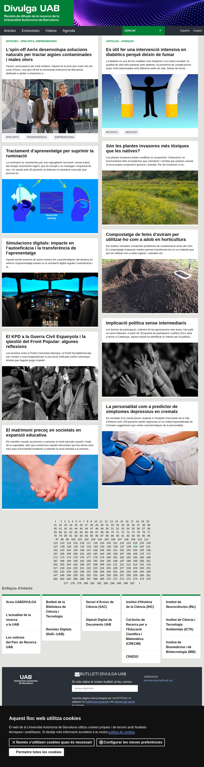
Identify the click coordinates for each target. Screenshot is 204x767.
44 (76, 528)
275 (142, 578)
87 (102, 535)
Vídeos (51, 31)
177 (88, 557)
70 (112, 532)
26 (81, 524)
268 (95, 578)
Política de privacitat (96, 701)
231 (148, 568)
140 (141, 546)
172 (55, 557)
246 (148, 571)
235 (75, 571)
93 (133, 535)
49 (102, 528)
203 (62, 564)
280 (86, 583)
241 (115, 571)
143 (62, 550)
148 (95, 550)
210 (108, 564)
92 (128, 535)
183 (128, 557)
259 (135, 575)
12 (106, 521)
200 (142, 560)
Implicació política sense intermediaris (146, 322)
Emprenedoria (46, 41)
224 (102, 568)
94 (138, 535)
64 (81, 532)
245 (142, 571)
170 (142, 553)
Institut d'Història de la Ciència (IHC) (140, 604)
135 (109, 546)
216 (148, 564)
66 (91, 532)
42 (65, 528)
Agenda (69, 31)
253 (95, 575)
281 (92, 583)
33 (117, 524)
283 (106, 583)
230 (142, 568)
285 (119, 583)
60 (60, 532)
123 (128, 542)
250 (75, 575)
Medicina (131, 132)
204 (69, 564)
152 (122, 550)
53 (122, 528)
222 (88, 568)
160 (75, 553)
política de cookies (122, 732)
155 (142, 550)
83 (81, 535)
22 (60, 524)
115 (75, 542)
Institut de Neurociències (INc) (181, 604)
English (197, 30)
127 (56, 546)
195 (108, 560)
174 (69, 557)
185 (142, 557)
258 (128, 575)
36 (133, 524)
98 (62, 539)
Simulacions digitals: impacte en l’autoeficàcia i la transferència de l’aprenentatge (41, 248)
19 (142, 521)
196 (115, 560)
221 (82, 568)
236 (82, 571)
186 (148, 557)
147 (88, 550)
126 (148, 542)
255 (108, 575)
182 (122, 557)
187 (55, 560)
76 (143, 532)
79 (60, 535)
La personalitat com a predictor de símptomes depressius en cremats (142, 409)
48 (96, 528)
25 (76, 524)
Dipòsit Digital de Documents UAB (99, 622)
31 (107, 524)
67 (96, 532)
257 (122, 575)
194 (102, 560)
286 (126, 583)
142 (55, 550)
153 (128, 550)
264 (69, 578)
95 (143, 535)
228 (128, 568)
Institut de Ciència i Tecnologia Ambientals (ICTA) (180, 624)
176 (82, 557)
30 (102, 524)
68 (102, 532)
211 (115, 564)
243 (128, 571)
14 (116, 521)
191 (82, 560)
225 (108, 568)
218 (62, 568)
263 (62, 578)
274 (135, 578)
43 (70, 528)
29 (96, 524)
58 (148, 528)
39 (148, 524)
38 (143, 524)
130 (76, 546)
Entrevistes (30, 31)
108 (126, 539)
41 (60, 528)
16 (127, 521)
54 (128, 528)
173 (62, 557)
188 (62, 560)
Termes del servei (124, 701)
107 (120, 539)
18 (137, 521)
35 (128, 524)
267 (88, 578)
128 (62, 546)
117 (88, 542)
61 (65, 532)
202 (55, 564)
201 (148, 560)
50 (107, 528)
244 (135, 571)
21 (55, 524)
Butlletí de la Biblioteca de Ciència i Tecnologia (56, 609)
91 (122, 535)
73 (128, 532)
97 (57, 539)
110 (139, 539)
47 (91, 528)
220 (75, 568)
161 (82, 553)
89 (112, 535)
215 (142, 564)
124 (135, 542)
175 (75, 557)
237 (88, 571)
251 (82, 575)
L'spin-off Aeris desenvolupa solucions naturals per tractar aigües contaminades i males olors (49, 54)
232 (55, 571)
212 (122, 564)
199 (135, 560)
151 (115, 550)
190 (75, 560)
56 (138, 528)
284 (112, 583)
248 (62, 575)
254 (102, 575)
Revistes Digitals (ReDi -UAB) (59, 632)
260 (142, 575)
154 (135, 550)
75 (138, 532)
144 (69, 550)
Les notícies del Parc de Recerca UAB (21, 642)
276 (148, 578)
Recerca (112, 132)
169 (135, 553)
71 (117, 532)
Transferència (37, 137)
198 (128, 560)
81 (70, 535)
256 (115, 575)
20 (147, 521)
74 (133, 532)
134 (102, 546)
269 (102, 578)
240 (108, 571)
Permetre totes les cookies (36, 752)
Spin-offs (27, 41)
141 (148, 546)
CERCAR (129, 30)
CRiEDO (132, 656)
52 (117, 528)
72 (122, 532)
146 (82, 550)
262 (55, 578)
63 (76, 532)
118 (95, 542)
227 (122, 568)
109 (133, 539)
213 (128, 564)
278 (73, 583)
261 (148, 575)
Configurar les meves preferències (130, 742)
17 (132, 521)
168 (128, 553)
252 (88, 575)
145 (75, 550)
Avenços (127, 41)
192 (88, 560)
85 (91, 535)
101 (80, 539)
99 (67, 539)
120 (108, 542)
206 (82, 564)
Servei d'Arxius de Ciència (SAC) (100, 604)
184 (135, 557)
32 (112, 524)
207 (88, 564)
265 (75, 578)
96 (148, 535)
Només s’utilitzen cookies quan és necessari (51, 742)
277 (66, 583)
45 (81, 528)
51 (112, 528)
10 (95, 521)
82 (76, 535)
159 (69, 553)
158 (62, 553)
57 (143, 528)
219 (69, 568)
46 (86, 528)
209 (102, 564)
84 (86, 535)
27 (86, 524)
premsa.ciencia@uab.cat (158, 680)
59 (55, 532)
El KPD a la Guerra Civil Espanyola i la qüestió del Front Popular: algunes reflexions (46, 341)
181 (115, 557)
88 (107, 535)
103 (93, 539)
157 (55, 553)
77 (148, 532)
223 (95, 568)
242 (122, 571)
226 (115, 568)
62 (70, 532)
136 (115, 546)
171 (148, 553)
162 (88, 553)
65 (86, 532)
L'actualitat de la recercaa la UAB (18, 619)
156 (148, 550)
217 (55, 568)
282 (99, 583)
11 (101, 521)
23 (65, 524)
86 (96, 535)
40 (55, 528)
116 (82, 542)
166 (115, 553)
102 (86, 539)
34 (122, 524)
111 (146, 539)
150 (108, 550)
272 (122, 578)
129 (69, 546)
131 (82, 546)
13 (111, 521)
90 (117, 535)
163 (95, 553)
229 (135, 568)
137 (122, 546)
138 (129, 546)
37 (138, 524)
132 (89, 546)
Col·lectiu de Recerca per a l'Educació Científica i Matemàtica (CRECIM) (136, 631)
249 (69, 575)
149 (102, 550)
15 (121, 521)
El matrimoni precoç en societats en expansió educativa (43, 433)
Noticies (12, 41)
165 (108, 553)
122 (122, 542)
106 (113, 539)
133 (95, 546)
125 (142, 542)
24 (70, 524)
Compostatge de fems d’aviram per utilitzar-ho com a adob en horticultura (146, 237)
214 (135, 564)
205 (75, 564)
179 (102, 557)
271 (115, 578)
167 (122, 553)
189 (69, 560)
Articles (10, 31)
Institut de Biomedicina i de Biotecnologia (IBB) (180, 647)
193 (95, 560)
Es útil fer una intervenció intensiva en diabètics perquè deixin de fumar (146, 52)
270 (108, 578)
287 (132, 583)
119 (102, 542)
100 (73, 539)
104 (100, 539)
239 (102, 571)
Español (184, 30)
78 (55, 535)
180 (108, 557)
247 (55, 575)
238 (95, 571)
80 (65, 535)
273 (128, 578)
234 (69, 571)
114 (69, 542)
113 (62, 542)
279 (79, 583)
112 (55, 542)
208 (95, 564)
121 (115, 542)
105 (106, 539)
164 (102, 553)
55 (133, 528)
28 (91, 524)
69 (107, 532)
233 (62, 571)
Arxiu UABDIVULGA (21, 602)
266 (82, 578)
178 (95, 557)
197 (122, 560)
